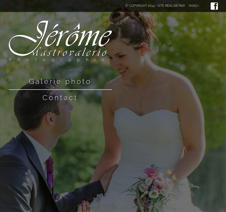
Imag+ (194, 6)
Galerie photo (60, 81)
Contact (60, 97)
